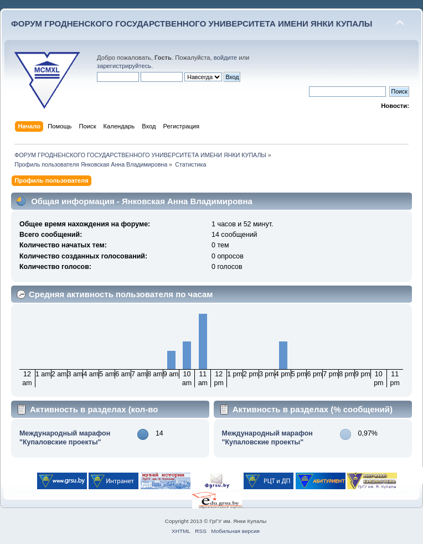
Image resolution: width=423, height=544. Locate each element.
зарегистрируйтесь (124, 66)
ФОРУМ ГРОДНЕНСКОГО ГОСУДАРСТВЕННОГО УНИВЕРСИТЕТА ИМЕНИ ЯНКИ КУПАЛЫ (192, 23)
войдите (225, 57)
